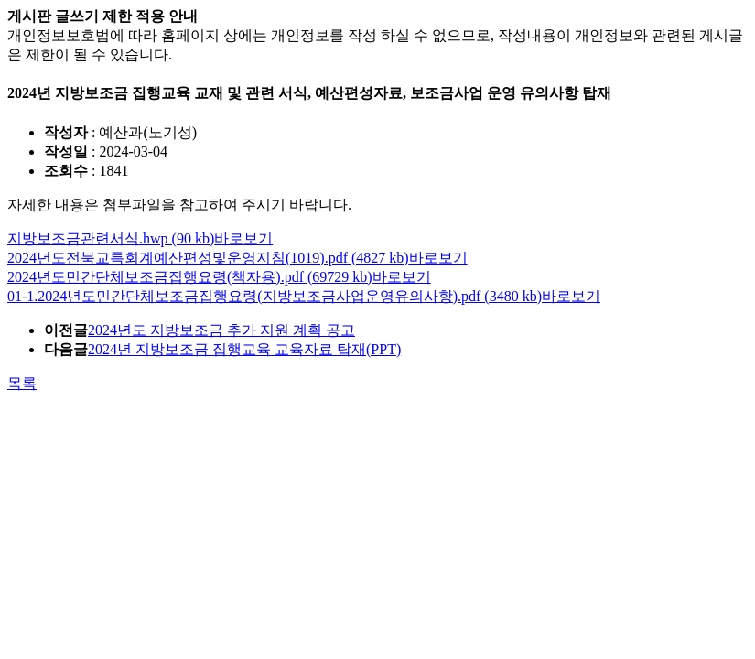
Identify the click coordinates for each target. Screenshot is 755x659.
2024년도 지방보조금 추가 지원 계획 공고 (221, 330)
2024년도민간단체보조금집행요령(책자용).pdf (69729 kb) (189, 277)
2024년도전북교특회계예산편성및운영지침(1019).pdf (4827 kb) (208, 257)
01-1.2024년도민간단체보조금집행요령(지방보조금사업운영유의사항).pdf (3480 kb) (274, 296)
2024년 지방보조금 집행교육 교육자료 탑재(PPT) (244, 349)
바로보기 (243, 238)
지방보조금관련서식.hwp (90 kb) (110, 238)
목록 (22, 383)
